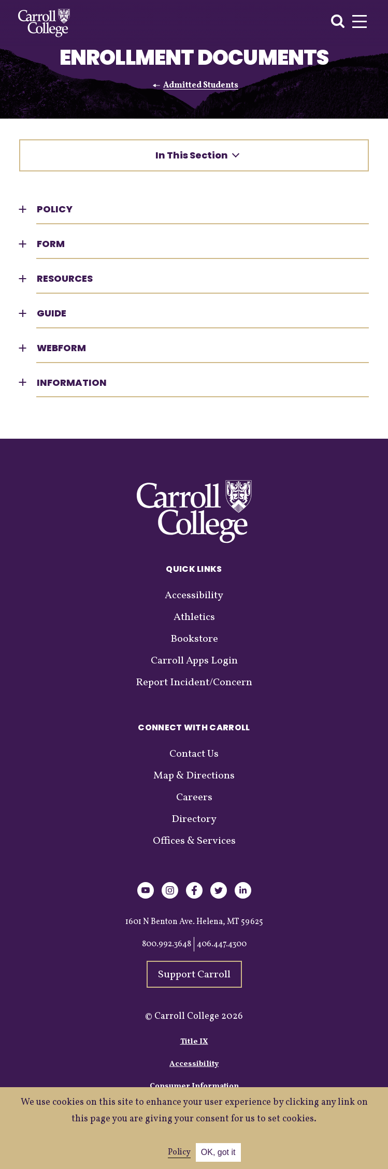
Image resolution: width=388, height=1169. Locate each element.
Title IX (194, 1041)
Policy (179, 1152)
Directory (194, 819)
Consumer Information (194, 1086)
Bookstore (194, 639)
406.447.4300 (222, 944)
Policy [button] (55, 209)
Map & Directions (194, 776)
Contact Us (194, 754)
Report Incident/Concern (194, 682)
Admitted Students (200, 85)
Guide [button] (51, 313)
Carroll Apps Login (194, 661)
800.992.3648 (166, 944)
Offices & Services (194, 841)
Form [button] (51, 243)
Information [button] (72, 382)
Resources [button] (65, 278)
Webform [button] (61, 347)
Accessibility (194, 595)
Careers (194, 797)
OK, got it (218, 1152)
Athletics (194, 617)
